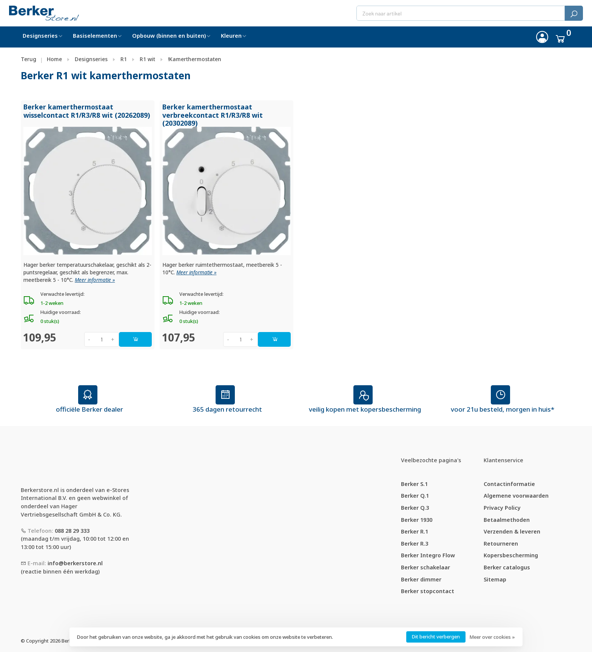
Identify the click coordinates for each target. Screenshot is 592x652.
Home (54, 59)
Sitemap (495, 579)
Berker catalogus (507, 567)
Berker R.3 (414, 543)
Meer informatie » (95, 280)
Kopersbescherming (511, 555)
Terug (28, 59)
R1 (123, 59)
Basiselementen (95, 35)
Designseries (40, 35)
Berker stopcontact (427, 591)
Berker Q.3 (415, 507)
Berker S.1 (414, 483)
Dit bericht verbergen (436, 636)
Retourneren (501, 543)
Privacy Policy (502, 507)
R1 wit (147, 59)
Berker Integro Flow (428, 555)
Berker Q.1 (415, 495)
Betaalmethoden (507, 519)
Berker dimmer (421, 579)
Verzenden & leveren (512, 531)
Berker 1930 (416, 519)
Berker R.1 (414, 531)
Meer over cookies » (492, 637)
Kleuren (231, 35)
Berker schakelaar (425, 567)
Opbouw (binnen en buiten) (169, 35)
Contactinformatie (509, 483)
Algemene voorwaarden (516, 495)
